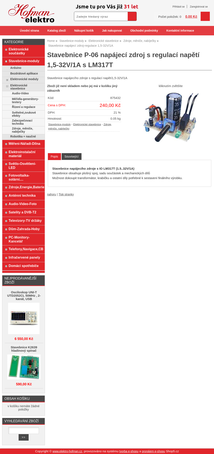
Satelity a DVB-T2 (22, 212)
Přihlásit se (178, 6)
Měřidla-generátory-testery (25, 100)
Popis (54, 156)
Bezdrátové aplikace (24, 73)
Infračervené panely (24, 257)
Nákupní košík (84, 30)
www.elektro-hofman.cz (67, 451)
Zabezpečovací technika (22, 122)
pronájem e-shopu (153, 451)
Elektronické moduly (24, 79)
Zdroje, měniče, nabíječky (22, 130)
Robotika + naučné (23, 136)
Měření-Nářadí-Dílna (24, 143)
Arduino (15, 67)
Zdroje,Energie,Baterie (26, 187)
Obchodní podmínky (144, 30)
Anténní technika (22, 195)
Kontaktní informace (180, 30)
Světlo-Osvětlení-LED (22, 165)
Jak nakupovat (112, 30)
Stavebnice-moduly (59, 124)
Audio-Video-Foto (23, 204)
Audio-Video (20, 93)
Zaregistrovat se (199, 6)
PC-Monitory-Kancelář (19, 239)
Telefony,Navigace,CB (26, 249)
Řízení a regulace (23, 107)
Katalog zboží (56, 30)
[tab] (54, 156)
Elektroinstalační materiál (22, 154)
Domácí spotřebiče (23, 266)
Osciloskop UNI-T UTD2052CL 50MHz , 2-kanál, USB (24, 296)
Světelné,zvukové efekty (24, 114)
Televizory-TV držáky (25, 220)
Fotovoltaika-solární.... (19, 177)
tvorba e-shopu (129, 451)
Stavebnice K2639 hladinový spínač (24, 349)
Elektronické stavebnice (87, 124)
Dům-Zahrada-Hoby (24, 229)
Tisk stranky (66, 194)
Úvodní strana (29, 30)
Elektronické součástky (18, 51)
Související (72, 156)
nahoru (51, 194)
